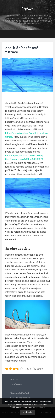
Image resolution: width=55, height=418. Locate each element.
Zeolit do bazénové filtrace (21, 49)
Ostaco (27, 8)
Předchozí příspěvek (19, 393)
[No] (51, 407)
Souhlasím (28, 412)
